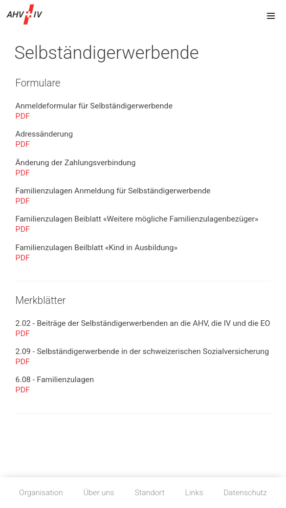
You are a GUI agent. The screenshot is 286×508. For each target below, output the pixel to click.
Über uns (98, 492)
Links (194, 492)
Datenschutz (245, 492)
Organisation (41, 492)
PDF (22, 116)
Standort (149, 492)
